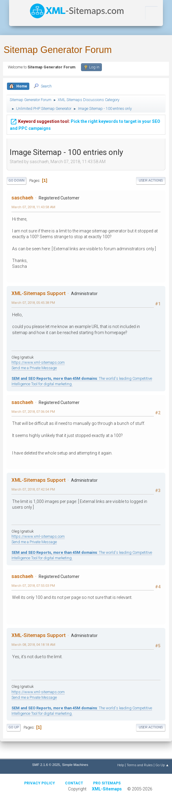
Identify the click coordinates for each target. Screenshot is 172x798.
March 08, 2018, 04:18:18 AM (33, 644)
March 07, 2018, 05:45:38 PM (33, 302)
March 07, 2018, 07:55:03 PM (33, 585)
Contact (74, 783)
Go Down (16, 180)
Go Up (13, 727)
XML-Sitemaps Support (38, 293)
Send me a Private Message (34, 368)
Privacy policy (39, 783)
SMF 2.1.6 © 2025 (46, 765)
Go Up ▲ (162, 765)
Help (120, 765)
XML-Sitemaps (107, 789)
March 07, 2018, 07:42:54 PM (33, 489)
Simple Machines (75, 765)
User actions (151, 180)
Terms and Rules (140, 765)
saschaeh (22, 198)
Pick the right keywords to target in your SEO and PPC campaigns (85, 123)
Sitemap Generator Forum (58, 49)
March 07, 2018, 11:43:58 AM (33, 207)
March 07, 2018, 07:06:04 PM (33, 411)
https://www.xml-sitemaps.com (38, 362)
